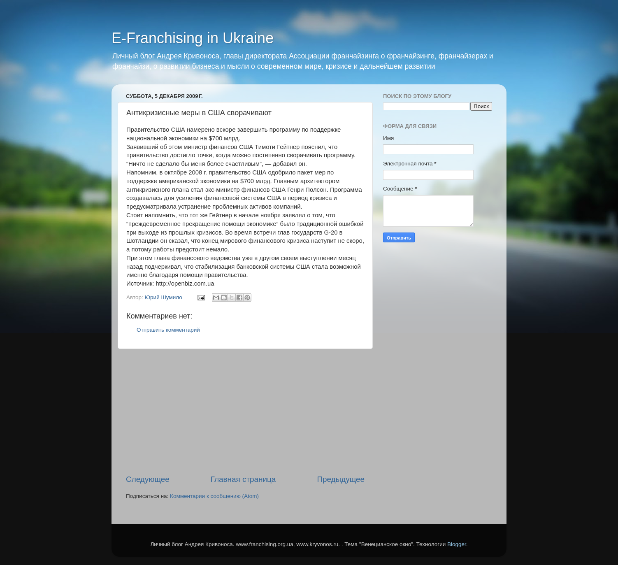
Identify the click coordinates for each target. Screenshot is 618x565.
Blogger (456, 544)
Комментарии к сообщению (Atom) (214, 496)
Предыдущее (341, 479)
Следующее (148, 479)
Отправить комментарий (168, 330)
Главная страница (243, 479)
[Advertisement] (245, 411)
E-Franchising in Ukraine (193, 38)
